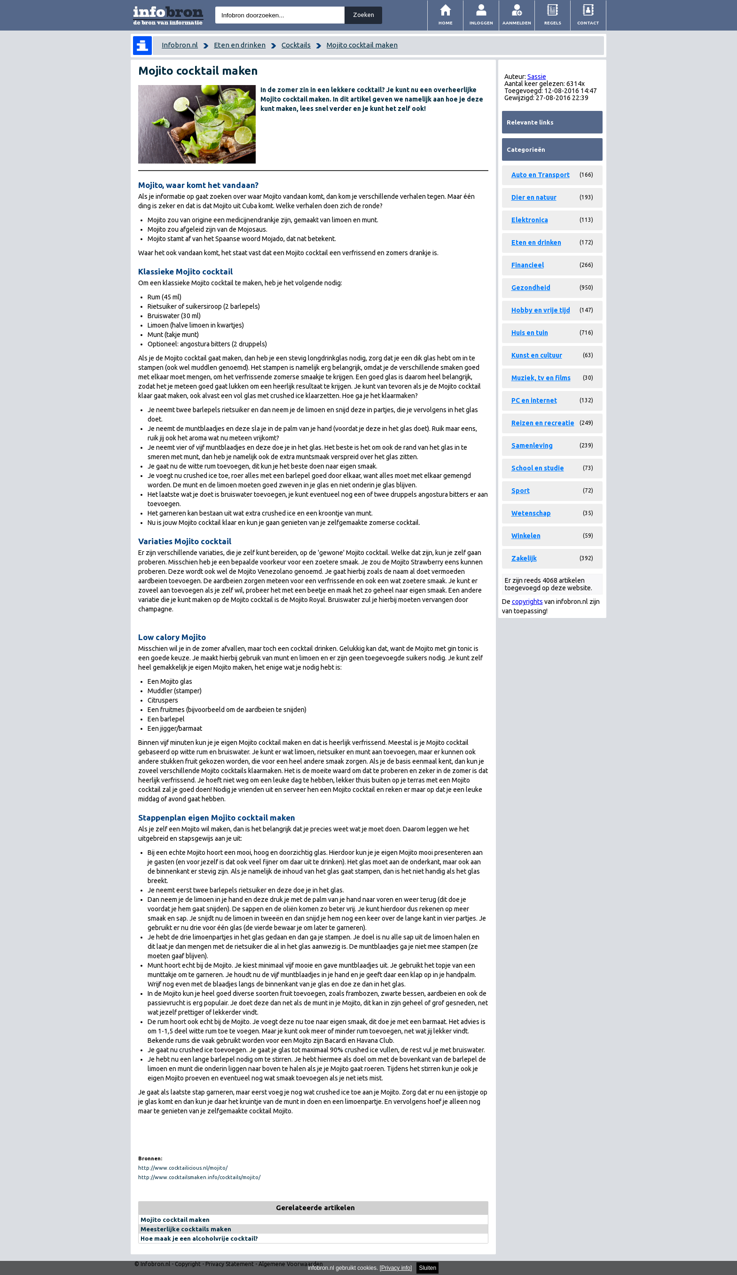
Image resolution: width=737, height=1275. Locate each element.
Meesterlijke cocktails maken (186, 1229)
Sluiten (427, 1268)
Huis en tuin (529, 332)
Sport (520, 490)
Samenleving (532, 445)
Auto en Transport (540, 175)
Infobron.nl (180, 45)
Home (446, 22)
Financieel (527, 265)
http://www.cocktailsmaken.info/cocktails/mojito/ (199, 1177)
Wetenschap (531, 513)
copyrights (527, 601)
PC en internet (534, 400)
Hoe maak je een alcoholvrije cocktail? (199, 1238)
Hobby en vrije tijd (540, 310)
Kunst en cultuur (536, 355)
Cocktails (296, 45)
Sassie (536, 76)
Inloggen (481, 22)
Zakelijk (524, 558)
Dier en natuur (534, 197)
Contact (588, 22)
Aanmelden (516, 22)
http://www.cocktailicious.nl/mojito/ (182, 1168)
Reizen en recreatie (542, 423)
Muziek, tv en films (541, 378)
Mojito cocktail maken (362, 45)
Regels (552, 22)
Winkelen (526, 536)
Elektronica (529, 220)
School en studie (537, 468)
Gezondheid (530, 287)
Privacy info (395, 1268)
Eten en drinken (240, 45)
